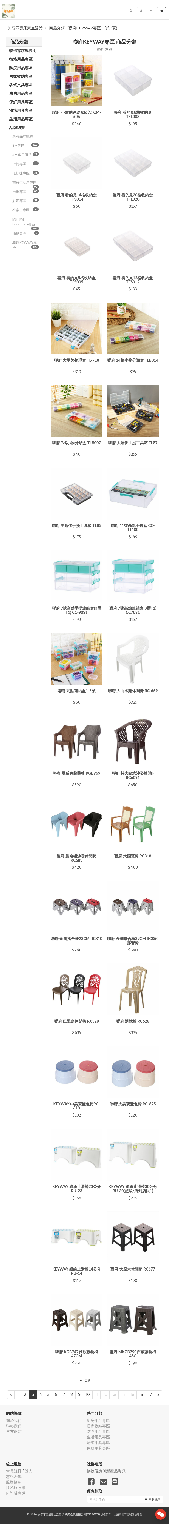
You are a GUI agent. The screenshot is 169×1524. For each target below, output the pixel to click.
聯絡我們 (14, 1426)
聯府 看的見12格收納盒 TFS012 (133, 279)
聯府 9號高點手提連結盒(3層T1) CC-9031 (76, 610)
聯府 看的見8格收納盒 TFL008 (133, 114)
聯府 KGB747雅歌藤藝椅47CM (76, 1353)
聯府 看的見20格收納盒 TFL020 (133, 196)
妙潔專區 (25, 200)
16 (141, 1394)
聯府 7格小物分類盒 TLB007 (76, 442)
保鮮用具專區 (21, 102)
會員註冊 (14, 1471)
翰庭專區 (25, 233)
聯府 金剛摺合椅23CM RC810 (76, 938)
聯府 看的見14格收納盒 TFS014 (76, 196)
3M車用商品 (25, 154)
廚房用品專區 (21, 93)
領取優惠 (152, 1499)
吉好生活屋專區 (25, 183)
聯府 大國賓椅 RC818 (132, 856)
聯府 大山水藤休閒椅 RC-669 (133, 690)
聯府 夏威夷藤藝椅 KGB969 (76, 773)
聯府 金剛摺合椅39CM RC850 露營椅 (132, 940)
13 (114, 1394)
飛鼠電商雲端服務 (126, 1514)
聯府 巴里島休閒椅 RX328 (76, 1021)
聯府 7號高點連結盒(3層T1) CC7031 (132, 610)
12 (105, 1394)
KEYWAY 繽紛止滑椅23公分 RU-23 (76, 1188)
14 (123, 1394)
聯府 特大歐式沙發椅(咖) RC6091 (133, 775)
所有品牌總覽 (22, 136)
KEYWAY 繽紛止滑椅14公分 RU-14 (76, 1271)
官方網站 (14, 1431)
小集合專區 (25, 209)
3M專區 (25, 145)
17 (150, 1394)
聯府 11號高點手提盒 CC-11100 (133, 527)
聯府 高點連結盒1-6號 (77, 690)
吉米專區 (25, 191)
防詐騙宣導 (15, 1493)
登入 (29, 1471)
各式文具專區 (21, 84)
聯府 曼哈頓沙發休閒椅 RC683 (76, 858)
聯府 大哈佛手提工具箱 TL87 (133, 442)
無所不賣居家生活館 (25, 28)
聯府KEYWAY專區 (25, 244)
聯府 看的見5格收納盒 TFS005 (76, 279)
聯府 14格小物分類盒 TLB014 (132, 360)
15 (132, 1394)
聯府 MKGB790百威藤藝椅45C (133, 1353)
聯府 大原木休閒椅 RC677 (132, 1269)
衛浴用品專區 (21, 59)
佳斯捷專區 (25, 173)
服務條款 (14, 1481)
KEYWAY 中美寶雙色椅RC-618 (76, 1106)
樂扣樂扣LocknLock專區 (25, 223)
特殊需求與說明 (22, 50)
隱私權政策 (15, 1487)
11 (96, 1394)
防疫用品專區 (21, 67)
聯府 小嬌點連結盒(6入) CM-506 (76, 114)
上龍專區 (25, 163)
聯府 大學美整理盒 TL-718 (76, 360)
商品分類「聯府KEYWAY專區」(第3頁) (83, 28)
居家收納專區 (21, 76)
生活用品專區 (21, 119)
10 (88, 1394)
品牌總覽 (17, 127)
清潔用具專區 (21, 110)
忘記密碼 (14, 1476)
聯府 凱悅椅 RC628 (132, 1021)
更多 (85, 1380)
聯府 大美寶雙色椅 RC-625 (133, 1104)
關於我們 (14, 1420)
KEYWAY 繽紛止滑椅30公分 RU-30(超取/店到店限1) (133, 1188)
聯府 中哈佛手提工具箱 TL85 (76, 525)
